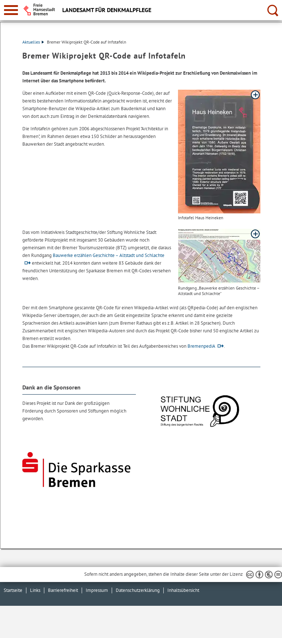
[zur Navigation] (11, 10)
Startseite (13, 590)
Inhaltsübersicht (183, 590)
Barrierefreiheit (63, 590)
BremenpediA (201, 346)
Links (35, 590)
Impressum (97, 590)
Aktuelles (33, 42)
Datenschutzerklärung (138, 590)
